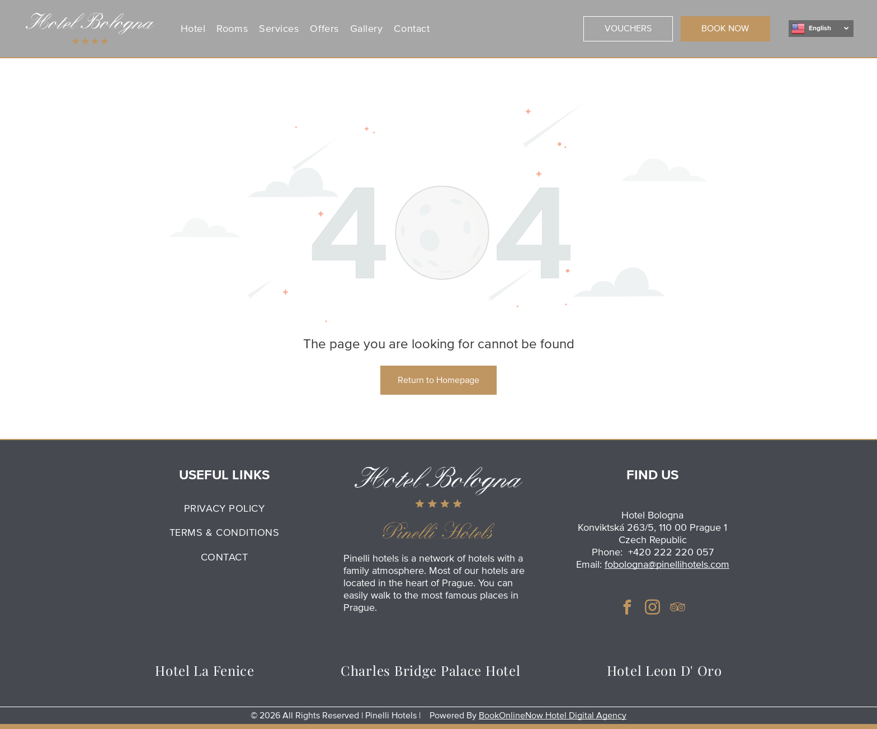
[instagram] (653, 608)
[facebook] (627, 608)
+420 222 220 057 (671, 552)
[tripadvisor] (678, 608)
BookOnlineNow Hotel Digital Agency (552, 715)
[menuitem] (195, 28)
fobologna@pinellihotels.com (667, 564)
